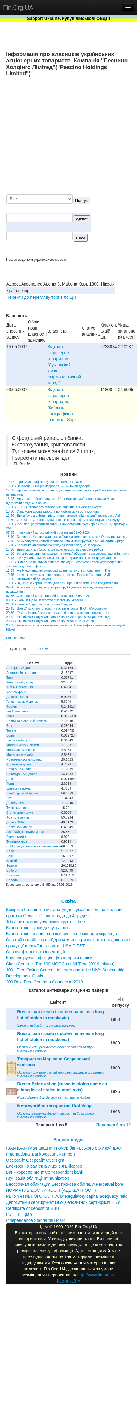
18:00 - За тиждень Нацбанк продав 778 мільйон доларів (48, 486)
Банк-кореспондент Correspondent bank (44, 1172)
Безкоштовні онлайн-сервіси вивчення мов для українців (61, 933)
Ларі (9, 856)
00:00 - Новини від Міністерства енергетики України (44, 600)
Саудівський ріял (18, 769)
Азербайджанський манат (25, 832)
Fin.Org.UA (18, 7)
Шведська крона (18, 788)
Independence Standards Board (36, 1220)
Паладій (12, 880)
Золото (11, 865)
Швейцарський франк (22, 793)
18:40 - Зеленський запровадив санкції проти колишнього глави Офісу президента (67, 536)
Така (9, 677)
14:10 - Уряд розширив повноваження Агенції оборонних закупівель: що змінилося (67, 553)
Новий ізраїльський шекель (26, 721)
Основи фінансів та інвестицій (35, 951)
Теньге (11, 730)
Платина (12, 875)
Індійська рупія (17, 711)
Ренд (10, 783)
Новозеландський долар (24, 759)
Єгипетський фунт (19, 812)
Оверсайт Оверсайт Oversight (35, 1160)
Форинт (11, 706)
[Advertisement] (74, 136)
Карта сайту (68, 1281)
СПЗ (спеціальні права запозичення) (33, 846)
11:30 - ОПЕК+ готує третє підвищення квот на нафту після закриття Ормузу (63, 520)
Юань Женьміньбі (19, 687)
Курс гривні (18, 649)
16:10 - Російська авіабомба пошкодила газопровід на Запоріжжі (54, 545)
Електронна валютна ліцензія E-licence (44, 1166)
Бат (9, 798)
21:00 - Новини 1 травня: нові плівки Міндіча (39, 604)
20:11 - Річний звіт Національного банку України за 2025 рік (50, 621)
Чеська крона (16, 692)
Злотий (11, 861)
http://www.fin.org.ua (96, 1275)
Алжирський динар (20, 668)
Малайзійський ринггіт (22, 745)
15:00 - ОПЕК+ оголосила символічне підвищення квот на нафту (53, 507)
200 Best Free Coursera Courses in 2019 (44, 982)
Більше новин (16, 638)
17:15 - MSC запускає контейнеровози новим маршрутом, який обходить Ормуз (65, 541)
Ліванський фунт (18, 740)
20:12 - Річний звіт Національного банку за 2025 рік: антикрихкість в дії (58, 617)
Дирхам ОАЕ (15, 803)
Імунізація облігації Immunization (37, 1178)
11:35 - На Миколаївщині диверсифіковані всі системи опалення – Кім (58, 570)
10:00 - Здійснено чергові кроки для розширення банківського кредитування (62, 583)
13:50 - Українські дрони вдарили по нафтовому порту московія (53, 511)
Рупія (10, 716)
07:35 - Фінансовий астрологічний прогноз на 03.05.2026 (48, 532)
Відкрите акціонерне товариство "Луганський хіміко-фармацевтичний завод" (64, 364)
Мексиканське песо (20, 750)
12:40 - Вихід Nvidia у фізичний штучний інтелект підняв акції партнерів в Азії (63, 515)
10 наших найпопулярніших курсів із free (45, 921)
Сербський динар (19, 827)
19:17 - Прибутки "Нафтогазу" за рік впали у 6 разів (44, 482)
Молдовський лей (19, 754)
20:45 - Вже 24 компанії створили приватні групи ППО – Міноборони (56, 608)
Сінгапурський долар (21, 774)
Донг (9, 779)
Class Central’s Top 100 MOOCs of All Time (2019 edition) (60, 963)
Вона (10, 735)
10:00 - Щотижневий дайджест (28, 579)
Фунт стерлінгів (17, 817)
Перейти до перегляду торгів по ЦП (41, 297)
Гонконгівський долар (22, 701)
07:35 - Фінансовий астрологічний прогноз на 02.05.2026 (48, 596)
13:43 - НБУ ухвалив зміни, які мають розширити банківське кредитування (61, 558)
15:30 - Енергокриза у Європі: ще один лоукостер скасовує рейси (54, 549)
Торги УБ (41, 649)
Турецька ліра (16, 841)
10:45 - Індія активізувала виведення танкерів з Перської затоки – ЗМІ (58, 574)
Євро (10, 851)
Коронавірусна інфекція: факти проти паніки (49, 957)
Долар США (15, 822)
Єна (9, 725)
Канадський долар (20, 682)
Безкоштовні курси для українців (38, 927)
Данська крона (17, 697)
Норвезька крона (18, 764)
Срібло (11, 870)
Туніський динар (18, 807)
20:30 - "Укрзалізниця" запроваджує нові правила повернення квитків (57, 612)
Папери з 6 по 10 (113, 1124)
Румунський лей (18, 836)
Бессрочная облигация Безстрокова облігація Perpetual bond (65, 1184)
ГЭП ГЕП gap (19, 1214)
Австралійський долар (22, 672)
